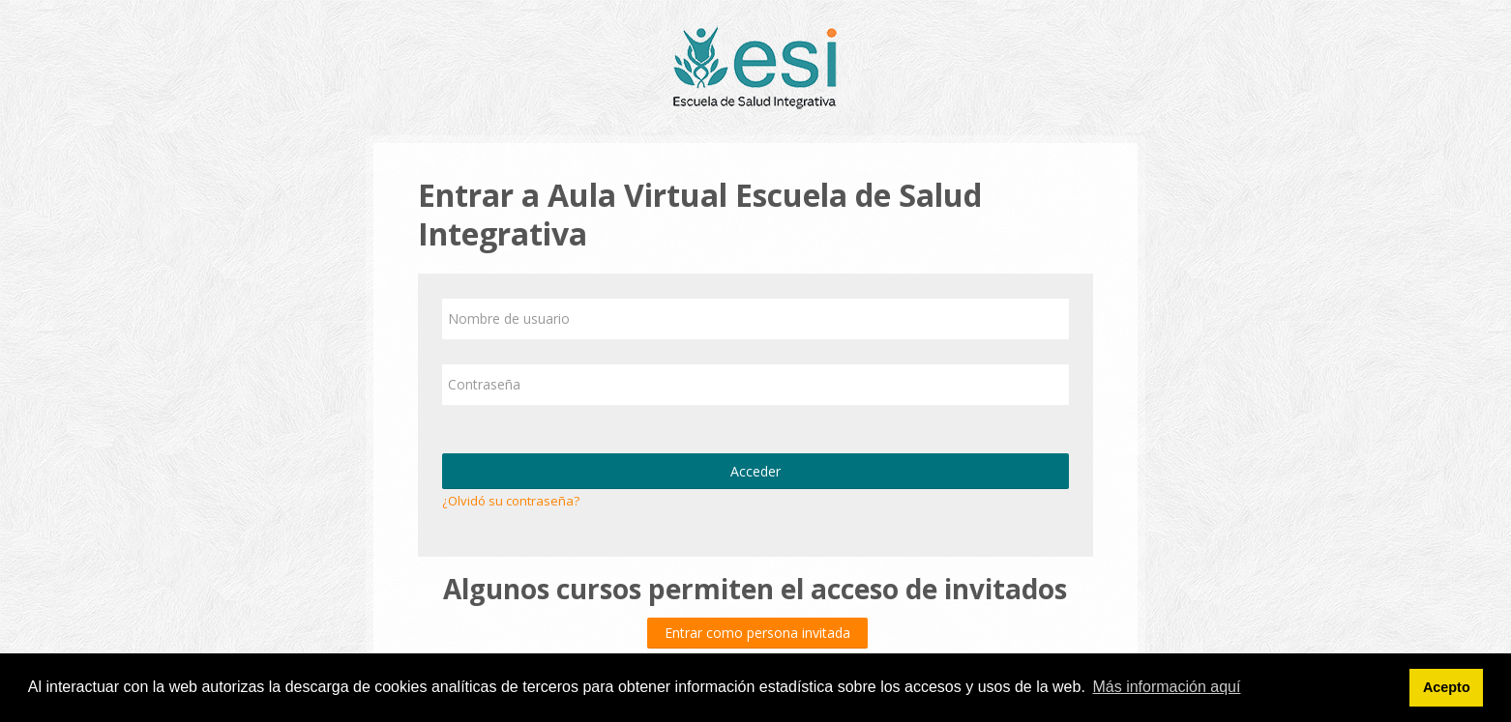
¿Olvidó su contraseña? (510, 500)
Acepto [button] (1446, 687)
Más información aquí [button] (1166, 687)
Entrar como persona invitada (757, 632)
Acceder (755, 471)
